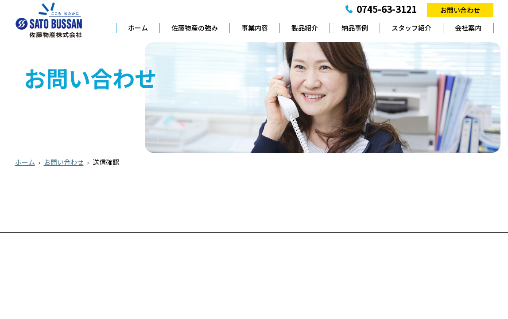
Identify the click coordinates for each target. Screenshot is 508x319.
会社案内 (468, 27)
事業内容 (254, 27)
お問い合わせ (460, 10)
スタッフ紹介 (411, 27)
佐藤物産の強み (194, 27)
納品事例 (354, 27)
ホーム (138, 27)
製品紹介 (304, 27)
